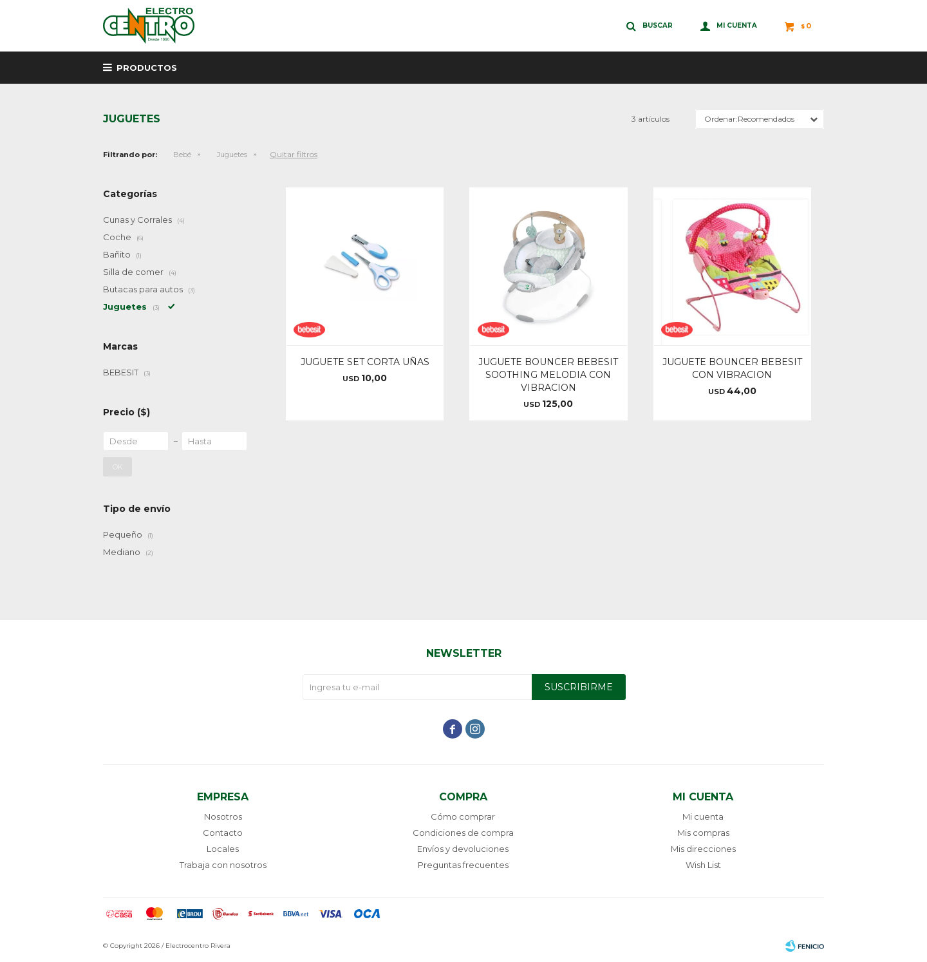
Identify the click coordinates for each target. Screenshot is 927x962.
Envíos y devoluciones (463, 849)
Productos (147, 67)
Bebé (182, 154)
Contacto (223, 832)
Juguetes (232, 154)
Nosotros (223, 816)
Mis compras (703, 832)
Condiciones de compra (463, 832)
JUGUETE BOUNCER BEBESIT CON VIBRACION (732, 368)
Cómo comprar (463, 816)
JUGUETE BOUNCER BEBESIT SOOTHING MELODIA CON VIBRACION (548, 374)
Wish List (703, 865)
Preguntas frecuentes (463, 865)
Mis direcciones (703, 849)
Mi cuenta (703, 816)
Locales (223, 849)
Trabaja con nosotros (223, 865)
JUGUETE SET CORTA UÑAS (365, 362)
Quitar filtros (293, 154)
